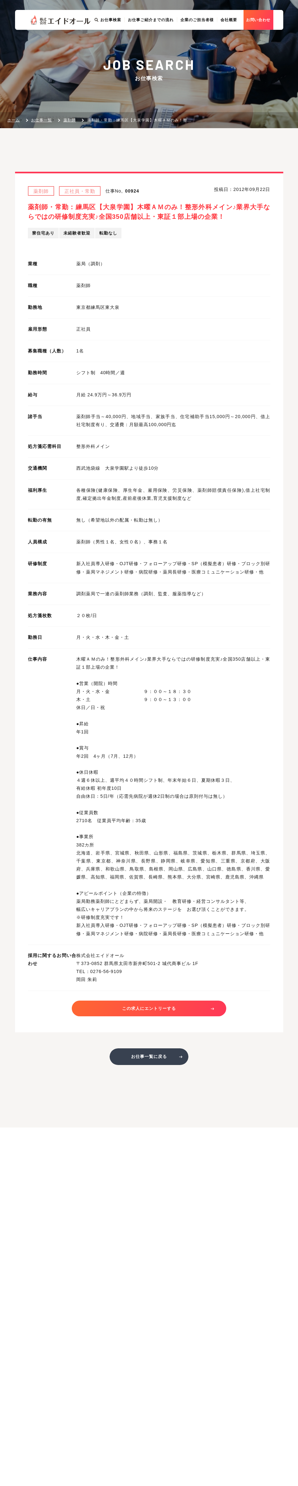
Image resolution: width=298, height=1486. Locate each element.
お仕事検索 (117, 42)
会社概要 (238, 42)
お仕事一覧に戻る (149, 1059)
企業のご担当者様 (207, 42)
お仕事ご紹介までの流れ (161, 42)
